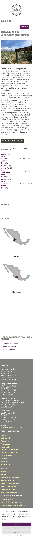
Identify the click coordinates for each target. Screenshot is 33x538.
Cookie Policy (12, 535)
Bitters (4, 458)
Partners (4, 468)
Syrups (4, 461)
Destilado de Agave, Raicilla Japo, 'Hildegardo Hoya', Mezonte (6, 171)
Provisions (5, 464)
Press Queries (7, 499)
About (3, 474)
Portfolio (5, 441)
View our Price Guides (10, 483)
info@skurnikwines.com (11, 427)
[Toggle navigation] (30, 4)
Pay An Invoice (7, 480)
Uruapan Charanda (8, 349)
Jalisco (16, 256)
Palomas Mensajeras (8, 346)
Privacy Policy (19, 535)
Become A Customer (10, 477)
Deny (16, 528)
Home (3, 435)
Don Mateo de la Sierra (9, 343)
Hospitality (6, 447)
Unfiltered (5, 438)
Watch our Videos (9, 486)
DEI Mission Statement (11, 502)
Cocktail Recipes (8, 489)
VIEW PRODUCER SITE (12, 141)
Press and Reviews (9, 492)
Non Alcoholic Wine (9, 449)
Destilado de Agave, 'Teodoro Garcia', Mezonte (6, 183)
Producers (5, 444)
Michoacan (16, 292)
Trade (3, 471)
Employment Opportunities (13, 505)
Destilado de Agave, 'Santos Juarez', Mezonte (6, 158)
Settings (16, 532)
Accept (16, 524)
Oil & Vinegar (7, 455)
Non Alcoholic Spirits (10, 452)
